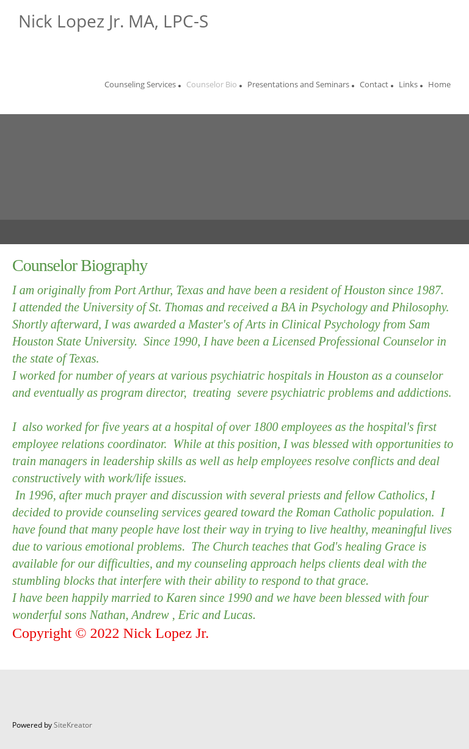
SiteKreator (73, 725)
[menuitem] (140, 86)
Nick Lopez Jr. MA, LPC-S (113, 20)
